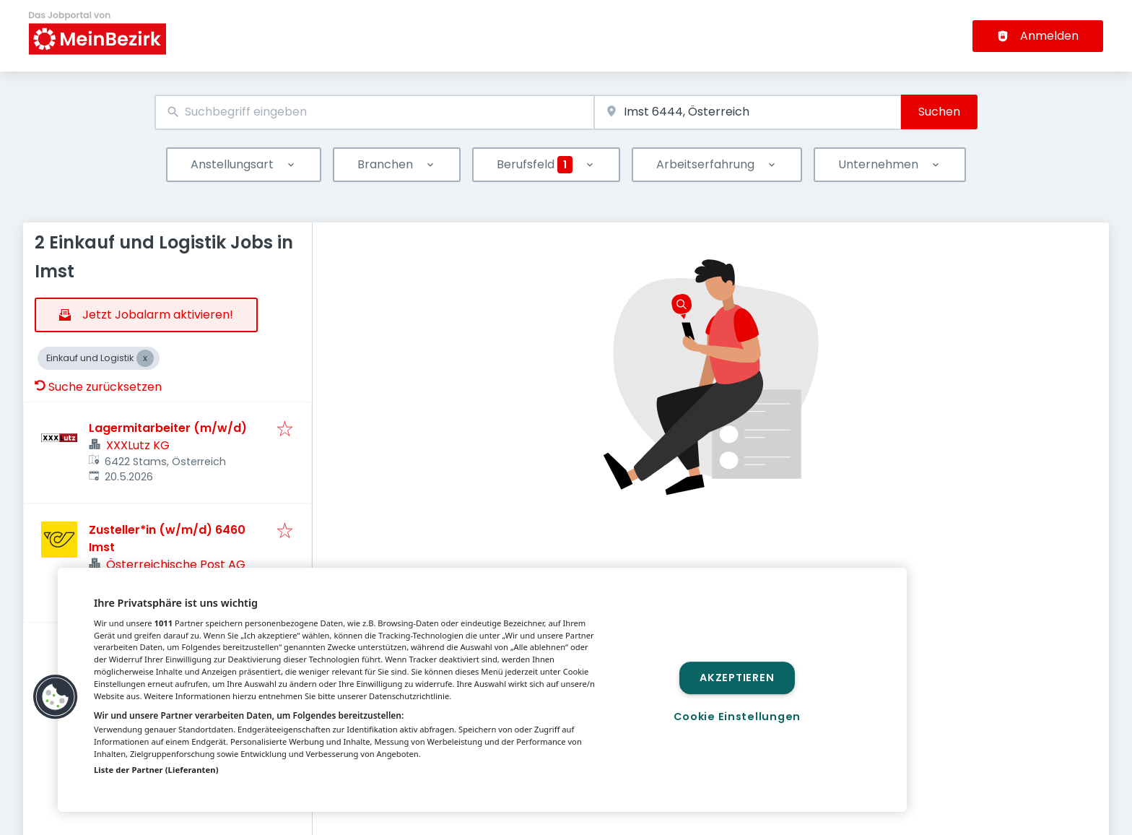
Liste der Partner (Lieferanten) (156, 769)
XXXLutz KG (138, 445)
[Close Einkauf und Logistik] (145, 358)
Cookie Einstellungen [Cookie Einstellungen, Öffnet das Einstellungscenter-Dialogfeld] (737, 716)
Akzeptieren (737, 677)
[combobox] (374, 112)
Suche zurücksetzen (98, 386)
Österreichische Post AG (175, 564)
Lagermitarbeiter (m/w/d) (168, 428)
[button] (55, 697)
